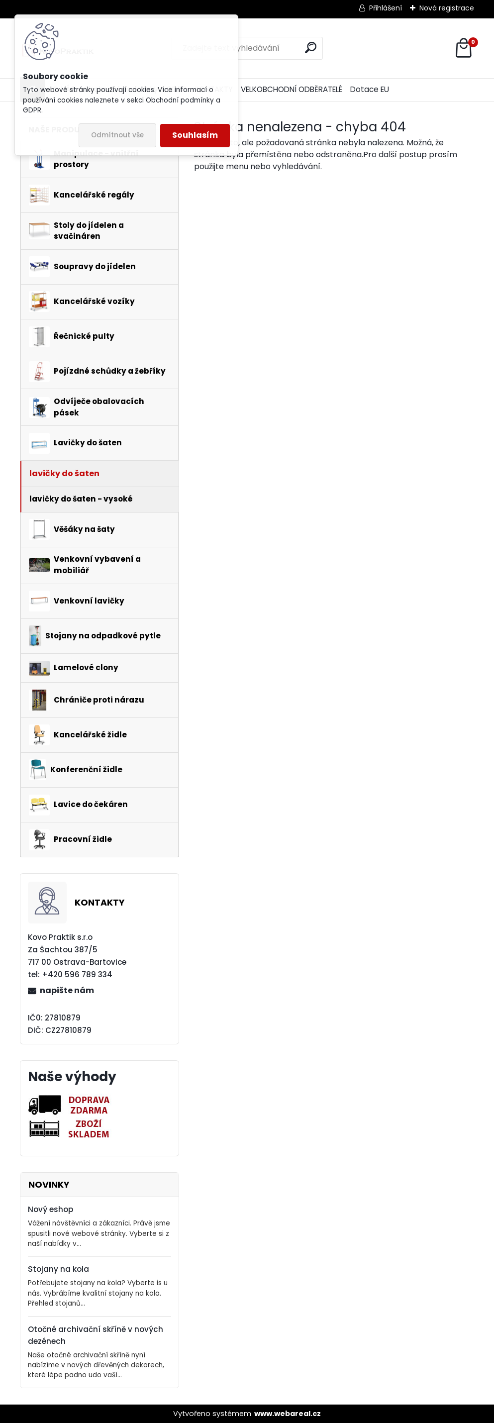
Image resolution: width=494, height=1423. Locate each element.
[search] (310, 47)
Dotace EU (369, 89)
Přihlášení (385, 8)
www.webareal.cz (287, 1414)
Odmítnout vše (117, 135)
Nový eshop (50, 1209)
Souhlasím (195, 135)
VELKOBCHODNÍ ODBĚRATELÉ (291, 89)
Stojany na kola (58, 1269)
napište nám (67, 990)
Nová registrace (446, 8)
